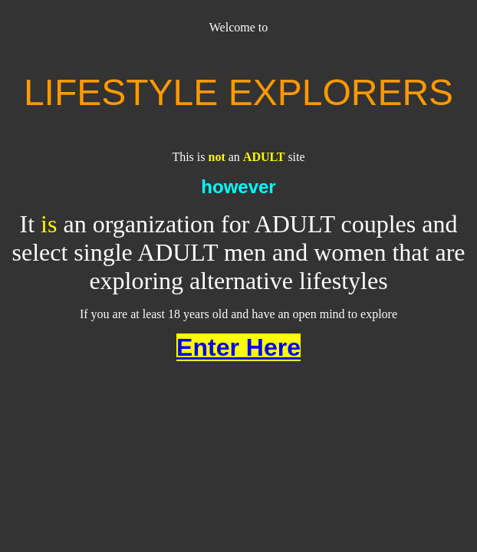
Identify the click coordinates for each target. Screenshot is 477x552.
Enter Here (238, 347)
